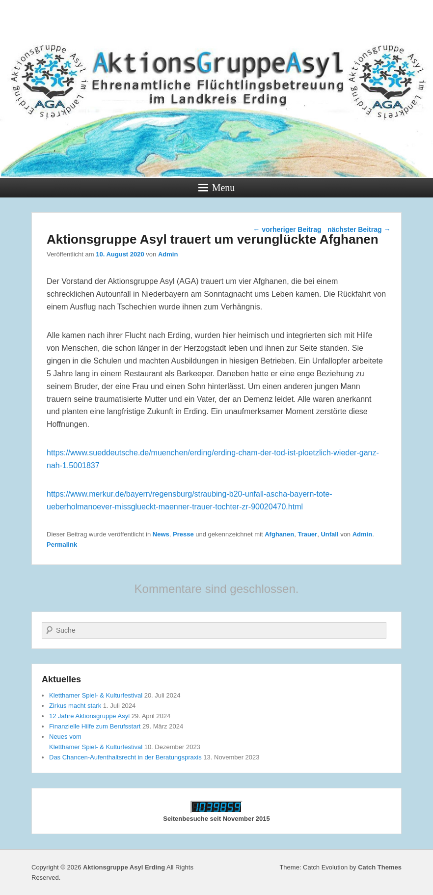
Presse (183, 534)
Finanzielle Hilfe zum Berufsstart (94, 726)
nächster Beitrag (358, 229)
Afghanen (279, 534)
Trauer (307, 534)
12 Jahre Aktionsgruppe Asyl (89, 716)
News (161, 534)
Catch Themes (380, 867)
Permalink (62, 544)
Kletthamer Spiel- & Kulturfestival (95, 695)
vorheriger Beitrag (287, 229)
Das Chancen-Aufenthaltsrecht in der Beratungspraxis (125, 757)
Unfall (329, 534)
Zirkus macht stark (75, 705)
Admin (168, 254)
